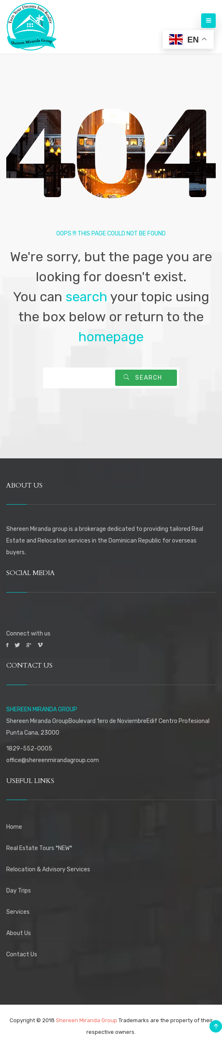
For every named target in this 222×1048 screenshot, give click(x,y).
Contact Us (21, 954)
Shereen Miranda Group (86, 1020)
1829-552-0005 (29, 748)
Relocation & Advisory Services (48, 869)
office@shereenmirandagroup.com (52, 760)
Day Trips (18, 890)
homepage (111, 337)
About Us (18, 933)
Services (18, 911)
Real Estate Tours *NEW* (39, 848)
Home (14, 826)
